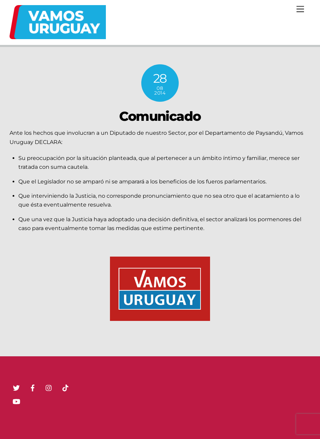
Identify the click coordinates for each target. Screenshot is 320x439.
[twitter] (16, 387)
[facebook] (32, 387)
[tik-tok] (65, 387)
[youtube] (16, 401)
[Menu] (300, 9)
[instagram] (49, 387)
